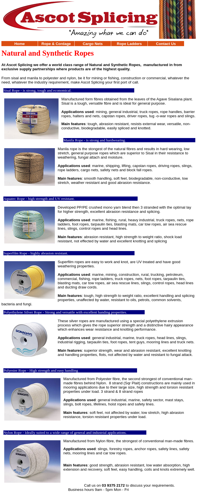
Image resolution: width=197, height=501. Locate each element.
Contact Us (166, 44)
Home (19, 44)
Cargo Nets (93, 44)
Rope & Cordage (56, 44)
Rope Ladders (129, 44)
